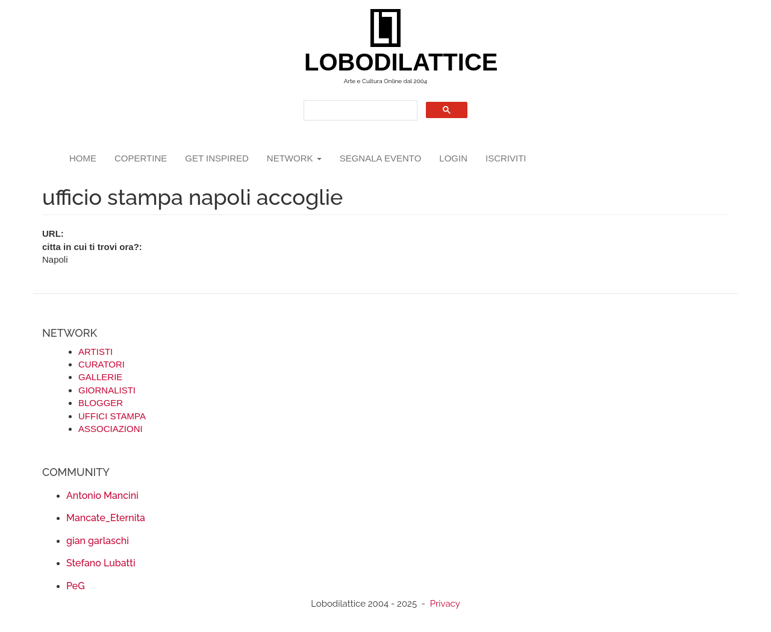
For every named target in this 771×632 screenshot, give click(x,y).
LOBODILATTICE (390, 62)
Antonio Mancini (102, 495)
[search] (359, 110)
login (453, 158)
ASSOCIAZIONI (110, 429)
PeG (75, 586)
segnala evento (381, 158)
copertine (140, 158)
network (294, 158)
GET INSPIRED (217, 158)
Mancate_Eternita (105, 518)
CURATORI (101, 364)
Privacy (445, 603)
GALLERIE (100, 377)
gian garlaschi (97, 540)
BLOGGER (100, 403)
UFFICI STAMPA (112, 416)
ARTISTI (95, 351)
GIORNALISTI (107, 390)
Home (82, 158)
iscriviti (505, 158)
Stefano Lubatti (101, 563)
